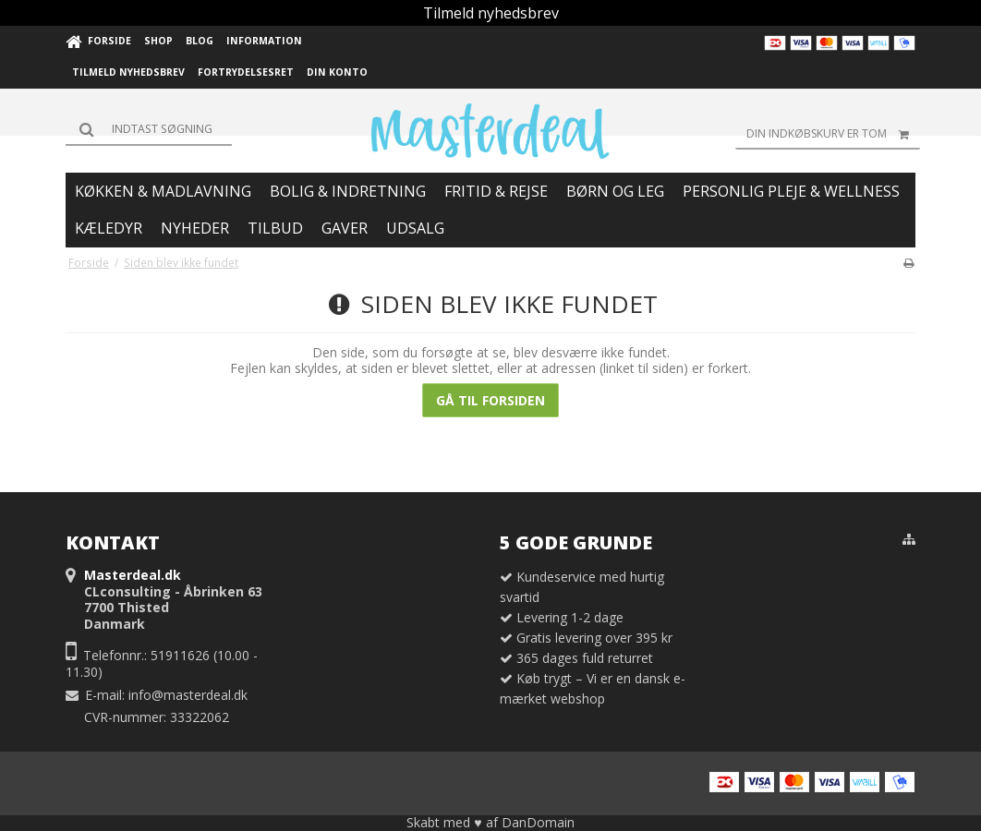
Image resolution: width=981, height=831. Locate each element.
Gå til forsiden (490, 400)
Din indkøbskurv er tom (833, 134)
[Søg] (149, 129)
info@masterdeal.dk (188, 695)
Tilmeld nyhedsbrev (491, 13)
